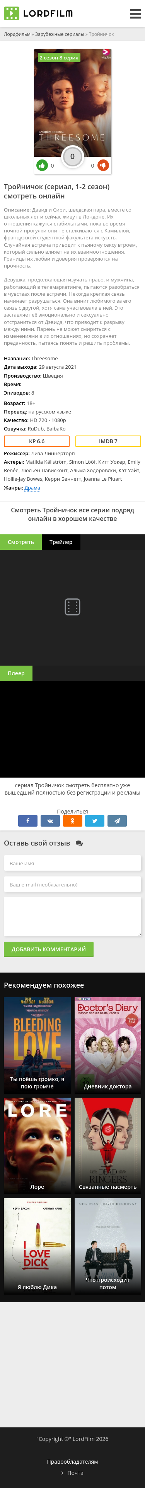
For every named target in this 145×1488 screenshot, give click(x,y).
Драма (32, 487)
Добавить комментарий (49, 949)
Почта (75, 1472)
